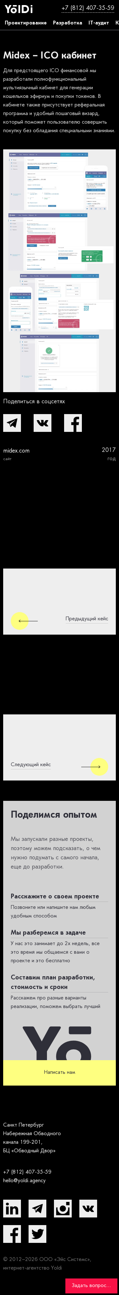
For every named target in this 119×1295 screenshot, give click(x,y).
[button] (12, 423)
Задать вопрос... (91, 1285)
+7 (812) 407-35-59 (88, 8)
